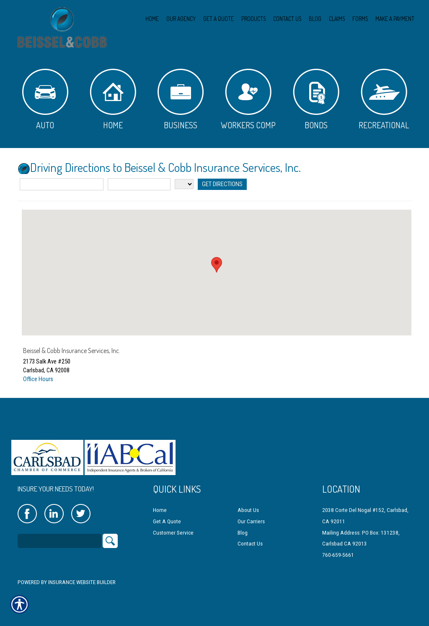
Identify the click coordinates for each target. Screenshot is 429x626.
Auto (45, 99)
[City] (139, 184)
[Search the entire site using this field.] (59, 539)
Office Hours (38, 379)
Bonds (316, 99)
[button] (216, 265)
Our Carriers (251, 519)
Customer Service (173, 530)
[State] (184, 184)
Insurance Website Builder (82, 580)
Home (113, 99)
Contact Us (250, 541)
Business (181, 99)
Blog (243, 530)
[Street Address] (61, 184)
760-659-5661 (338, 552)
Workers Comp (248, 99)
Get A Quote (167, 519)
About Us (248, 508)
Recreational (384, 99)
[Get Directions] (222, 184)
